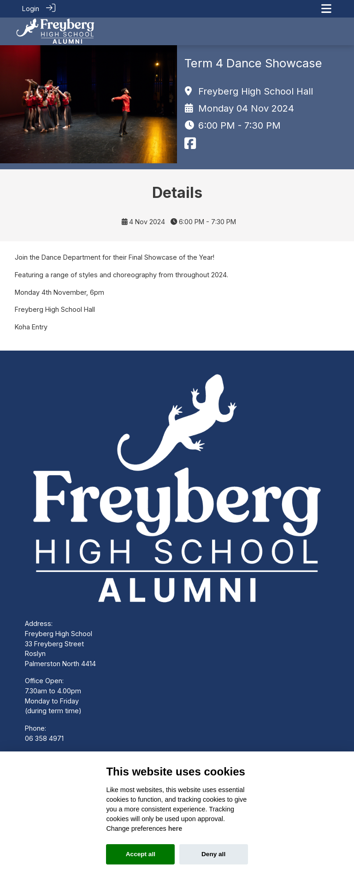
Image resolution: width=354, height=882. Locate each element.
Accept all (140, 854)
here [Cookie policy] (175, 828)
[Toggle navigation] (326, 8)
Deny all (213, 854)
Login (30, 8)
